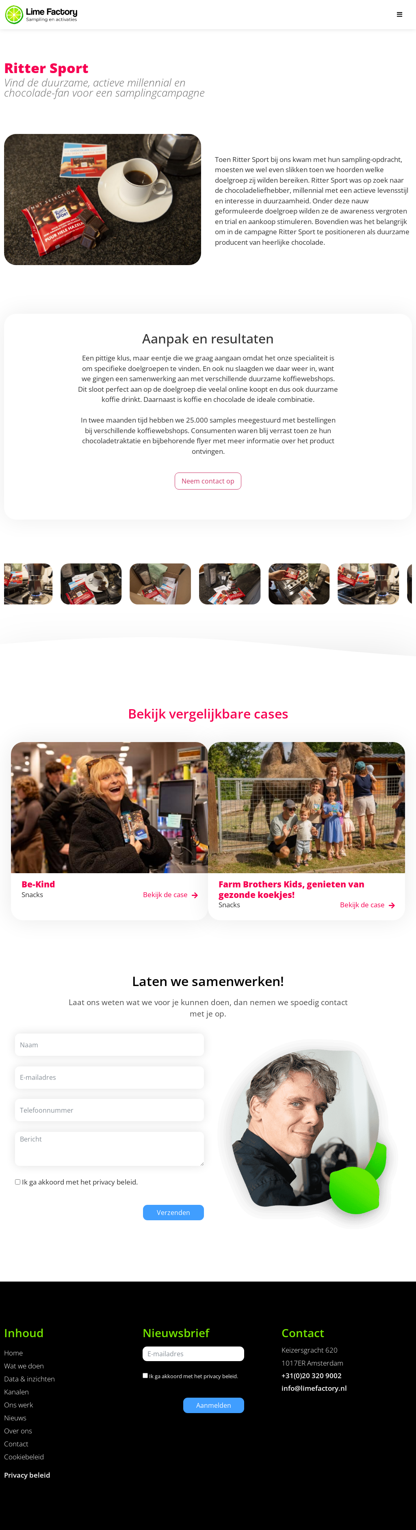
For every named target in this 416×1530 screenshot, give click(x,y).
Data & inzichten (29, 1378)
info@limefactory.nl (314, 1388)
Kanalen (16, 1391)
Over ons (18, 1430)
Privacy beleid (27, 1475)
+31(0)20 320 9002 (312, 1375)
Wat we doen (24, 1365)
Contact (16, 1443)
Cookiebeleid (24, 1456)
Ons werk (18, 1404)
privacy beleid (114, 1182)
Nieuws (15, 1417)
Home (13, 1352)
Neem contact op (208, 481)
